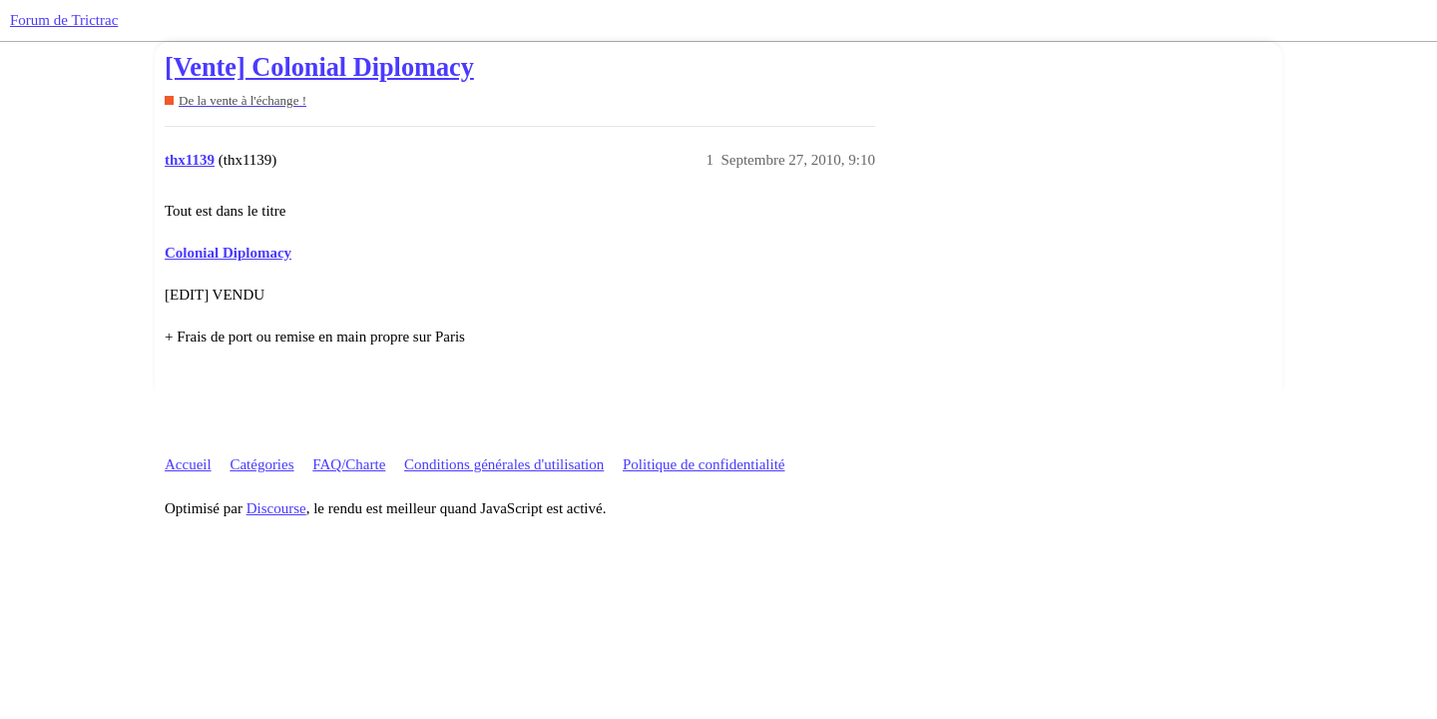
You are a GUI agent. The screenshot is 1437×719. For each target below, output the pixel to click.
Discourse (276, 508)
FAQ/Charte (348, 464)
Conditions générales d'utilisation (504, 464)
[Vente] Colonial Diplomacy (319, 67)
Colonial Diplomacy (228, 253)
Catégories (261, 464)
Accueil (188, 464)
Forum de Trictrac (64, 20)
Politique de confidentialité (703, 464)
